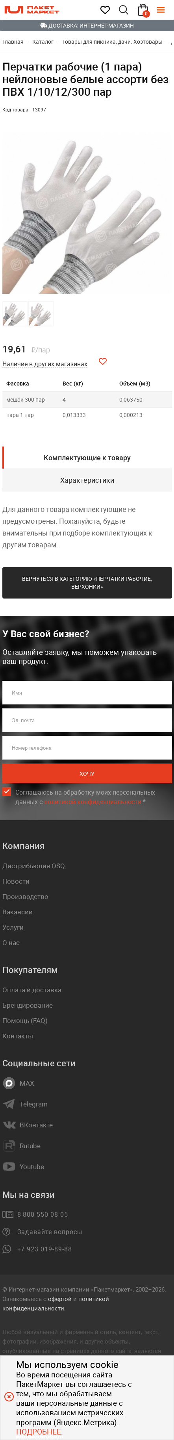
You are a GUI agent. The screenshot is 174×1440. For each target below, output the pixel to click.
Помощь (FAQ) (25, 1020)
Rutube (30, 1146)
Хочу (87, 773)
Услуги (13, 927)
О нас (11, 942)
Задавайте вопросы (49, 1232)
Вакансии (17, 911)
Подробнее (38, 1432)
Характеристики (87, 480)
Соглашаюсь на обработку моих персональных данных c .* (85, 797)
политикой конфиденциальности (92, 801)
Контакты (17, 1035)
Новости (16, 881)
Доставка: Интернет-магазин (87, 25)
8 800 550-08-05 (42, 1214)
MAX (27, 1083)
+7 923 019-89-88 (44, 1249)
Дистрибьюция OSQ (33, 865)
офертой (60, 1299)
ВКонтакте (36, 1125)
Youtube (32, 1166)
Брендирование (27, 1005)
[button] (165, 213)
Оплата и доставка (31, 989)
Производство (25, 896)
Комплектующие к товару (87, 457)
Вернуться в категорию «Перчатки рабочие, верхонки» (87, 582)
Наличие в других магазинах (44, 364)
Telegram (34, 1104)
